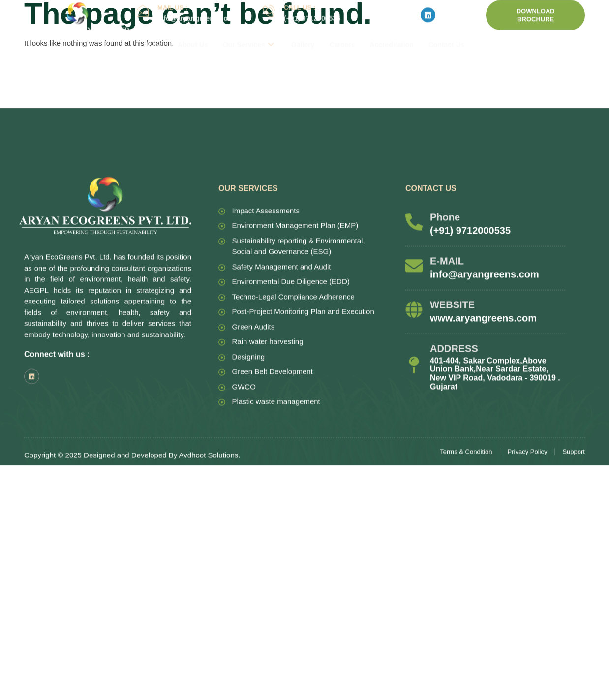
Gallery (303, 30)
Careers (342, 30)
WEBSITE (452, 404)
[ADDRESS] (414, 464)
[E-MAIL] (414, 365)
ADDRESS (454, 448)
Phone (445, 316)
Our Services (248, 31)
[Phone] (414, 321)
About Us (193, 30)
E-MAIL (447, 360)
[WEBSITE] (414, 409)
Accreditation (392, 30)
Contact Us (447, 30)
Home (153, 30)
